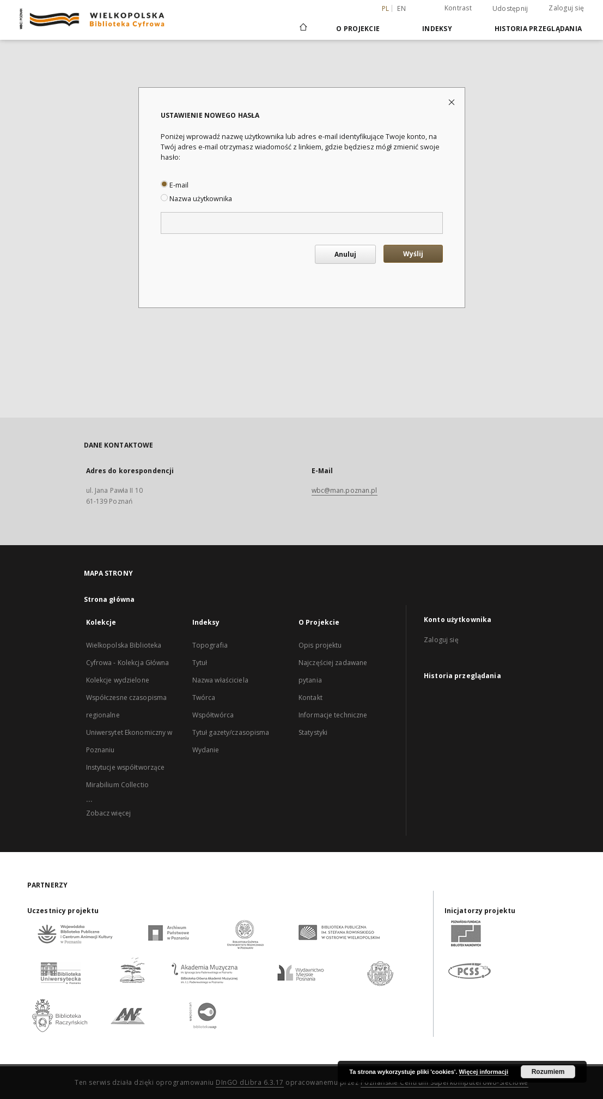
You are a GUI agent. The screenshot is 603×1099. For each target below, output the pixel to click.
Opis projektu (320, 645)
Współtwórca (213, 715)
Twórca (204, 697)
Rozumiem (548, 1072)
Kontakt (310, 697)
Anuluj (345, 254)
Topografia (210, 645)
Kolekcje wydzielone (117, 680)
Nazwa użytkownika (196, 198)
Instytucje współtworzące (125, 767)
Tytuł (200, 662)
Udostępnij (510, 8)
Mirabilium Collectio (117, 784)
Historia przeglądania (538, 28)
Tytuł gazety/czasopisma (231, 732)
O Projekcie (358, 28)
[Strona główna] (302, 28)
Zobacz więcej (108, 813)
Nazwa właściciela (220, 680)
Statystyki (313, 732)
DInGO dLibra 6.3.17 (250, 1082)
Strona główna (109, 599)
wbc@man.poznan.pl (344, 490)
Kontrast (458, 8)
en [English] (401, 8)
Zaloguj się (566, 8)
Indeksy (437, 28)
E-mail (174, 185)
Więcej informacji (483, 1071)
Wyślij (413, 253)
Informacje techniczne (333, 715)
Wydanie (206, 749)
